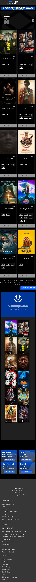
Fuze (3, 506)
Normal (4, 514)
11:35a (21, 215)
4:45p (26, 65)
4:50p (30, 218)
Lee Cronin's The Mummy (9, 511)
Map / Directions (7, 559)
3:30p (8, 165)
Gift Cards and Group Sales (10, 577)
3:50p (26, 115)
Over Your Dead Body (8, 504)
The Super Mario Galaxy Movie (11, 519)
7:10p (30, 65)
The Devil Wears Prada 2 (9, 549)
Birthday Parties (6, 572)
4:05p (8, 215)
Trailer (8, 76)
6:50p (21, 118)
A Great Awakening (7, 516)
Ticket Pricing (6, 567)
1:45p (3, 115)
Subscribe (5, 564)
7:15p (8, 115)
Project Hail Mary (7, 522)
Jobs (3, 574)
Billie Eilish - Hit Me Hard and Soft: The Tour (14, 536)
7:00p (3, 65)
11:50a (21, 265)
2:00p (30, 215)
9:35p (21, 68)
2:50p (8, 265)
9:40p (26, 165)
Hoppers (4, 524)
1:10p (3, 215)
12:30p (3, 165)
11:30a (3, 265)
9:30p (8, 65)
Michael (4, 509)
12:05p (26, 215)
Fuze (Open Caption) (8, 552)
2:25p (21, 218)
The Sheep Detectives (8, 542)
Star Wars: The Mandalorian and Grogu (13, 534)
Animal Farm (6, 544)
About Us (4, 579)
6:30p (12, 165)
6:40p (30, 115)
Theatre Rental (6, 569)
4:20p (26, 218)
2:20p (21, 65)
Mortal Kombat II (6, 539)
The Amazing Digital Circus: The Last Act (14, 531)
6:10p (12, 265)
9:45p (30, 118)
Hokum (4, 547)
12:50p (21, 115)
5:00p (21, 165)
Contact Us (5, 562)
